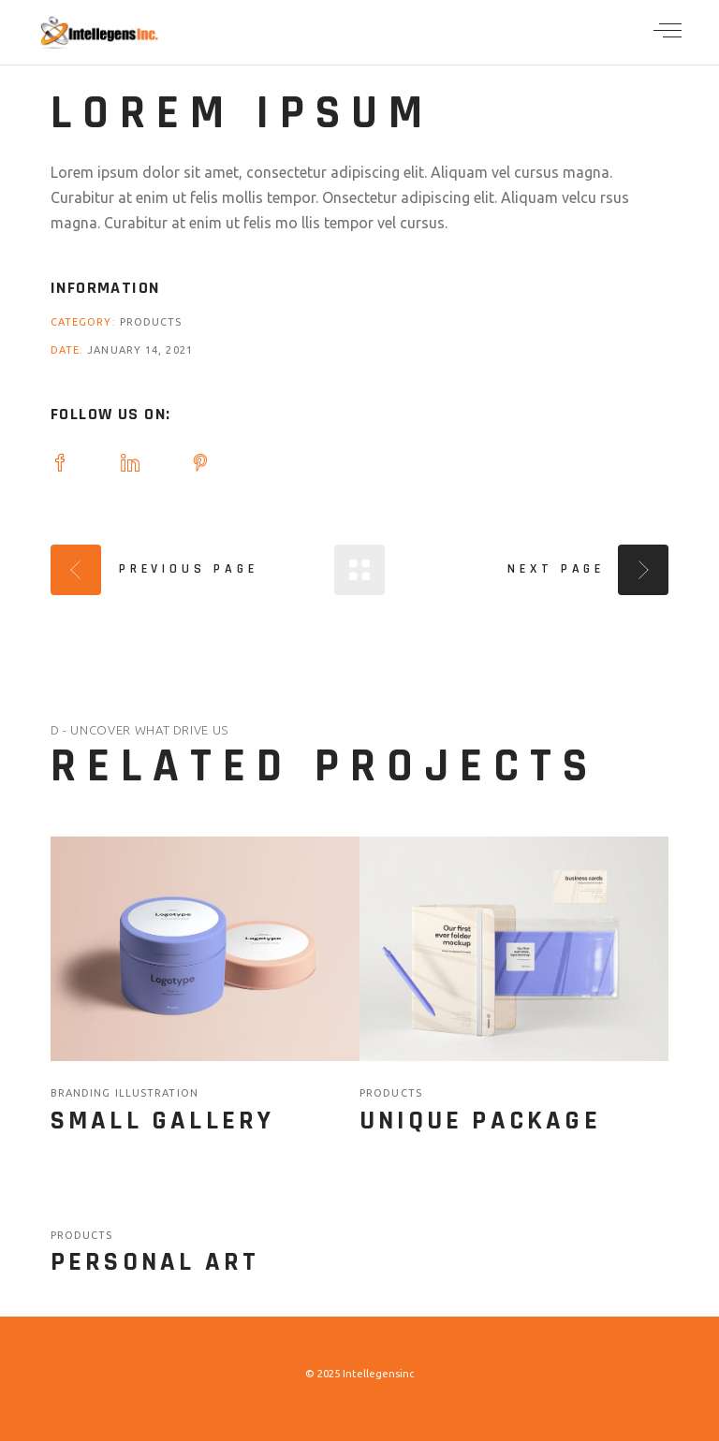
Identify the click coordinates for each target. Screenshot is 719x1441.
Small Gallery (163, 1121)
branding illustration (124, 1093)
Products (151, 322)
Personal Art (155, 1262)
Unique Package (480, 1121)
